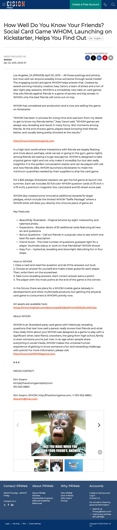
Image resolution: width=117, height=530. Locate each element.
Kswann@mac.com (25, 399)
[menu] (4, 4)
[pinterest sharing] (105, 58)
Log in (92, 495)
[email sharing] (110, 58)
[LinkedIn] (12, 504)
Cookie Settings (35, 524)
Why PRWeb (66, 493)
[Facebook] (8, 504)
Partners (36, 495)
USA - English (96, 38)
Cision (105, 524)
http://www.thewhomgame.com (33, 141)
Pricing (64, 501)
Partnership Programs (42, 498)
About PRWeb (38, 493)
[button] (113, 4)
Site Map (16, 524)
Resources (37, 503)
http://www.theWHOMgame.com (34, 354)
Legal (7, 524)
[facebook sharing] (87, 58)
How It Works (67, 495)
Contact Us (10, 501)
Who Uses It (66, 498)
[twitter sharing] (93, 58)
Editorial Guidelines (41, 501)
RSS (24, 524)
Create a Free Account (99, 493)
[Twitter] (5, 504)
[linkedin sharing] (99, 58)
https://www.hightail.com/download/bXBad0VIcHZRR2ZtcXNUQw (55, 307)
